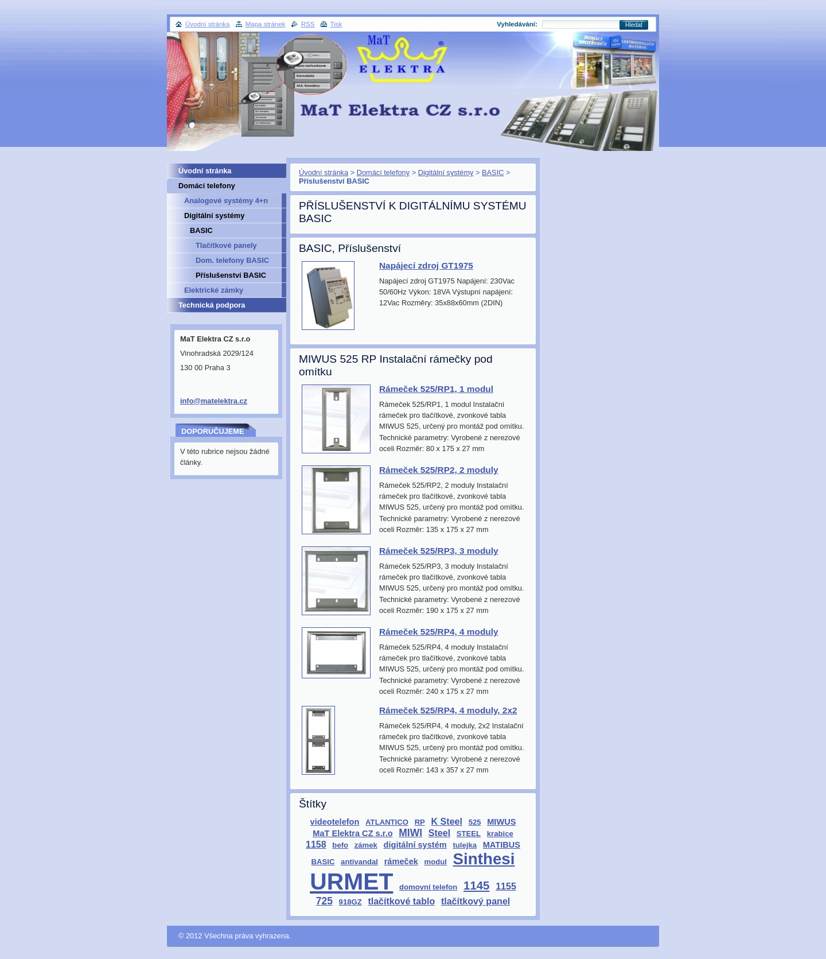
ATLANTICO (386, 822)
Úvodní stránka (323, 172)
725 (324, 901)
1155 (506, 886)
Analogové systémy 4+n (226, 200)
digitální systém (415, 844)
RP (420, 822)
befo (340, 845)
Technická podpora (211, 305)
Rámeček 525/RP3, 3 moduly (438, 551)
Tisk (336, 24)
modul (435, 861)
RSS (308, 24)
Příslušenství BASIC (231, 275)
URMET (351, 881)
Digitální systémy (446, 172)
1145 (476, 885)
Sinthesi (484, 859)
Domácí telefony (383, 172)
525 (475, 822)
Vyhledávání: (517, 24)
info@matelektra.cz (213, 401)
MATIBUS (501, 844)
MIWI (410, 832)
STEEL (469, 833)
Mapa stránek (266, 24)
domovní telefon (428, 887)
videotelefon (335, 821)
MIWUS (501, 821)
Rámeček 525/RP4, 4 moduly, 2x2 (448, 710)
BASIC (493, 172)
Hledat (633, 25)
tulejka (465, 845)
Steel (439, 833)
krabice (500, 833)
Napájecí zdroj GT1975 (426, 265)
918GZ (350, 902)
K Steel (446, 821)
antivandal (359, 861)
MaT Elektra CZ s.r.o (352, 833)
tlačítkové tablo (401, 901)
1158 (316, 844)
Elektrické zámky (213, 290)
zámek (365, 845)
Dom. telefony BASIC (232, 260)
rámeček (401, 861)
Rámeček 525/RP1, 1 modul (436, 389)
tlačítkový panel (475, 901)
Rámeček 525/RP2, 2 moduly (438, 470)
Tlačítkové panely (226, 245)
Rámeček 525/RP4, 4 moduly (438, 631)
